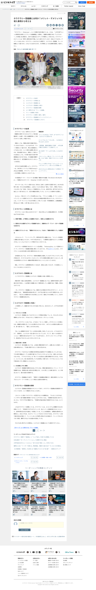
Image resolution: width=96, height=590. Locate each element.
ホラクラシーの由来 (32, 98)
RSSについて (20, 571)
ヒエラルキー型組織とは (33, 103)
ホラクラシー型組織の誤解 (33, 108)
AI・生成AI (56, 6)
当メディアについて (22, 575)
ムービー (34, 6)
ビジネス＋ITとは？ (21, 3)
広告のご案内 (36, 562)
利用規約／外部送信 (22, 569)
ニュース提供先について (23, 573)
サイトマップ (21, 564)
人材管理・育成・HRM (46, 457)
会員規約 (20, 567)
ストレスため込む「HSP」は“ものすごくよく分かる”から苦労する (51, 135)
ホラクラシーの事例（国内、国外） (36, 115)
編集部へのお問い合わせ (53, 560)
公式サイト (51, 249)
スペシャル (23, 6)
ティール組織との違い (32, 112)
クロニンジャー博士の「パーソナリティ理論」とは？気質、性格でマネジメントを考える (51, 158)
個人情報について (67, 564)
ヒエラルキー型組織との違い (34, 105)
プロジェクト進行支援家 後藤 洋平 (25, 49)
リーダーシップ (19, 28)
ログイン (82, 2)
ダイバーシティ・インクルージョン (21, 461)
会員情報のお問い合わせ (53, 564)
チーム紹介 (35, 560)
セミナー (13, 6)
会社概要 (65, 560)
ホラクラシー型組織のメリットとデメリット (39, 117)
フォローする (29, 28)
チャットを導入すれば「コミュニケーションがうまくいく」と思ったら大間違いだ (51, 164)
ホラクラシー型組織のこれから (36, 119)
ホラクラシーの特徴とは (33, 100)
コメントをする (24, 530)
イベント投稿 (36, 564)
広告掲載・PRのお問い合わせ (76, 384)
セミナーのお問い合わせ (53, 562)
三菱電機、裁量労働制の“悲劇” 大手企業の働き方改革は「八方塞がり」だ (51, 146)
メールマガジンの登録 (23, 560)
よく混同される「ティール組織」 (35, 110)
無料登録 (91, 2)
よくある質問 (21, 562)
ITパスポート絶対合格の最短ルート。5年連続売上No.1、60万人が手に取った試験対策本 (39, 536)
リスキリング (44, 6)
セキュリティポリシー (68, 562)
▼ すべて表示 (60, 174)
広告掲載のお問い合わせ (53, 567)
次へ (41, 430)
